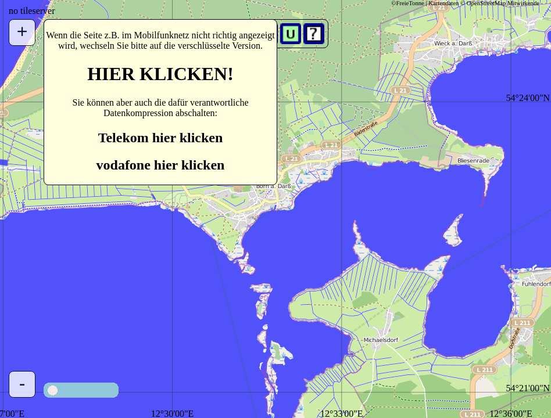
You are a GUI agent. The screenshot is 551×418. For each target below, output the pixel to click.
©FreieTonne (407, 3)
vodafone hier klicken (160, 164)
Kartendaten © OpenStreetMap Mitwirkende (483, 3)
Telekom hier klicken (160, 137)
